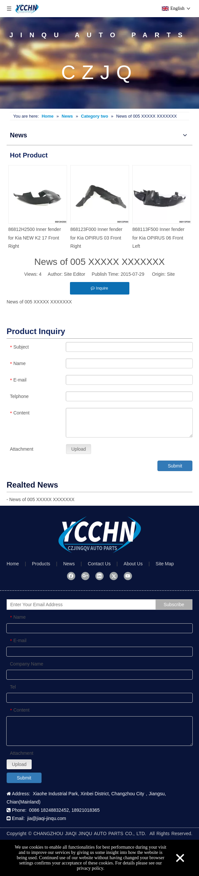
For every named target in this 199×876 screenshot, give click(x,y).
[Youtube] (128, 576)
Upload (78, 449)
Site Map (165, 563)
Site (171, 274)
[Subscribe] (173, 604)
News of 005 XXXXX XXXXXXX (42, 499)
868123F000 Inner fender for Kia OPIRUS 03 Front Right (96, 237)
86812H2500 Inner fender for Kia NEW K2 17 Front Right (34, 237)
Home (13, 563)
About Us (133, 563)
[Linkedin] (99, 576)
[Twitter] (114, 576)
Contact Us (99, 563)
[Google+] (85, 576)
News (69, 563)
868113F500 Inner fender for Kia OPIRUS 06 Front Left (158, 237)
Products (41, 563)
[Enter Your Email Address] (87, 604)
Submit (175, 465)
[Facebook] (71, 576)
